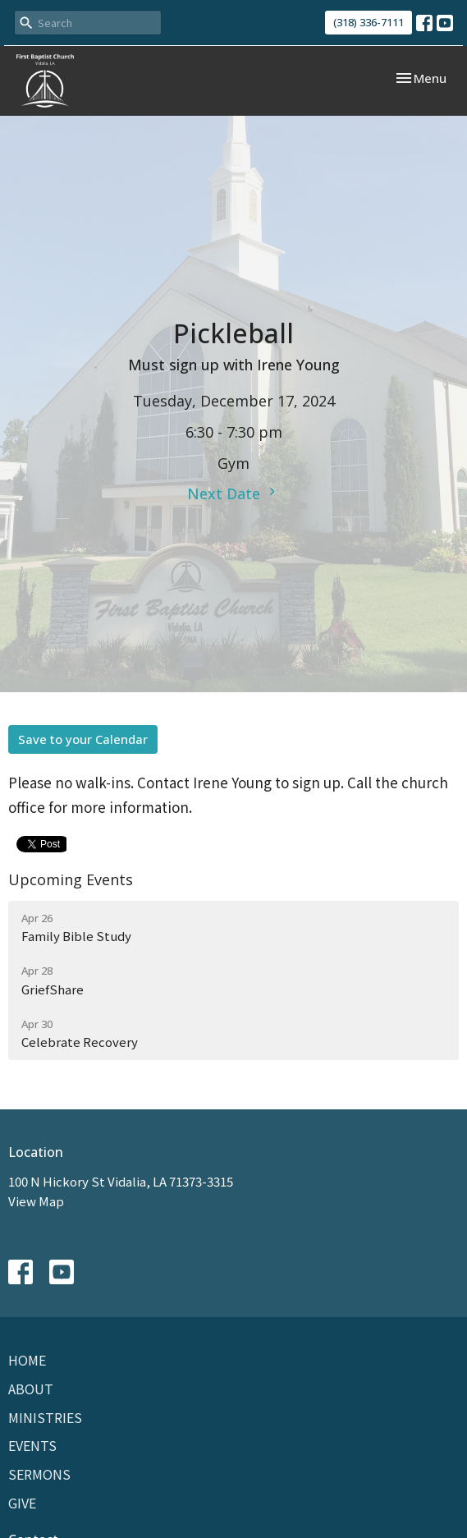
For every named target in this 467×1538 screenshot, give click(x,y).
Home (27, 1360)
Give (22, 1503)
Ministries (45, 1417)
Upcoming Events (70, 879)
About (30, 1388)
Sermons (39, 1474)
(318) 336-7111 (368, 22)
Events (32, 1445)
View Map (36, 1201)
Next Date (233, 493)
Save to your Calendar (83, 739)
